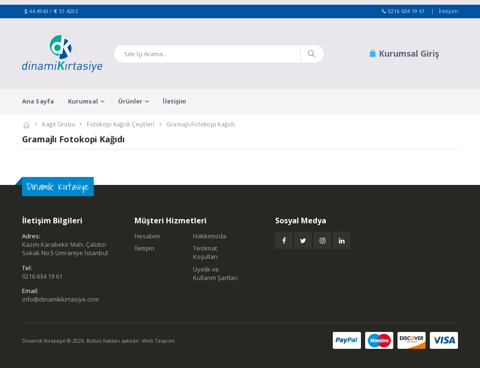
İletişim (448, 11)
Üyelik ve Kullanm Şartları (215, 273)
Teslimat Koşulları (205, 252)
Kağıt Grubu (58, 124)
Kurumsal (83, 101)
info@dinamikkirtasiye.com (60, 299)
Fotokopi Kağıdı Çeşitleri (120, 124)
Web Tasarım (158, 340)
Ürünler (130, 101)
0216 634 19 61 (406, 11)
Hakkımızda (209, 236)
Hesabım (147, 236)
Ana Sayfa (38, 101)
